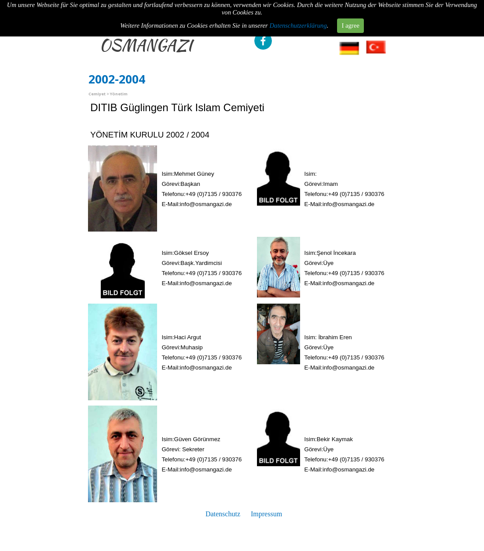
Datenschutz (222, 514)
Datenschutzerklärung (298, 11)
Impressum (266, 514)
